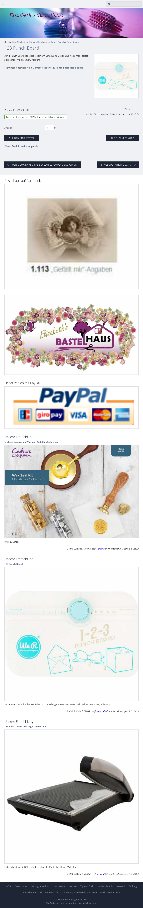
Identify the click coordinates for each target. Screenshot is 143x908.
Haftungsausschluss (40, 886)
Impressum (59, 886)
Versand (104, 114)
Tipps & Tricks (87, 886)
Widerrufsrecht (105, 886)
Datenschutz (20, 886)
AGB (8, 886)
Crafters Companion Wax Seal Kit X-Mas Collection (31, 441)
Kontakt (73, 886)
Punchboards (73, 42)
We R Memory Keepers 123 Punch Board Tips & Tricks (54, 67)
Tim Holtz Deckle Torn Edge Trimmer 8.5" (25, 726)
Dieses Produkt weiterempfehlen (21, 146)
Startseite (22, 42)
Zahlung (132, 886)
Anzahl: (8, 127)
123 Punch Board (13, 563)
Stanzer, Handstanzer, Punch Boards (47, 42)
